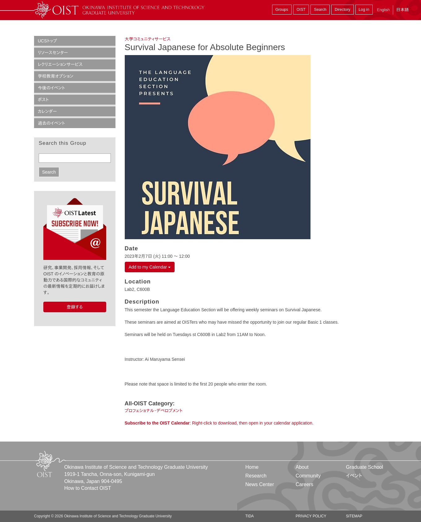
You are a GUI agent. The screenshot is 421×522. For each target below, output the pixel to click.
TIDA (249, 516)
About (302, 467)
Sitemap (354, 516)
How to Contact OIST (87, 488)
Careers (304, 484)
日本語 (402, 9)
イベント (354, 475)
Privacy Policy (311, 516)
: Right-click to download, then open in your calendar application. (219, 423)
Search (320, 9)
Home (252, 467)
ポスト (43, 99)
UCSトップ (47, 40)
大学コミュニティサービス (148, 39)
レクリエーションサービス (60, 64)
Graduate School (364, 467)
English (383, 10)
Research (256, 475)
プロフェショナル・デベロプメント (154, 410)
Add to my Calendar (150, 267)
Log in (364, 9)
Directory (342, 9)
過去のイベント (51, 123)
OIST (301, 9)
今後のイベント (51, 87)
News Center (259, 484)
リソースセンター (53, 52)
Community (308, 475)
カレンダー (47, 111)
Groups (282, 9)
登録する (75, 306)
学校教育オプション (55, 76)
